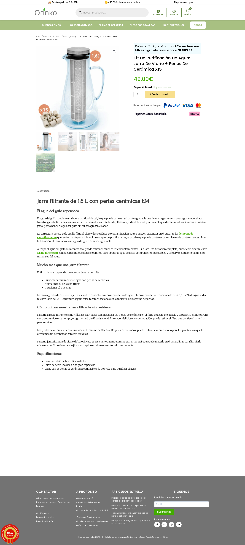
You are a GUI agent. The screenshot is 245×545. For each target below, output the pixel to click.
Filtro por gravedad (142, 25)
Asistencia (158, 14)
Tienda (198, 25)
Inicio (38, 36)
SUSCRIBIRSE (164, 512)
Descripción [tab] (44, 191)
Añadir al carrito (160, 94)
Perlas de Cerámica (52, 36)
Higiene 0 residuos (173, 25)
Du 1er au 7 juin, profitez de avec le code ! (167, 48)
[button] (114, 51)
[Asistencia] (158, 11)
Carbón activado (81, 25)
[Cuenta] (174, 11)
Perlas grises (69, 36)
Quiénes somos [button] (53, 25)
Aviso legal (132, 537)
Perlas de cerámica (111, 25)
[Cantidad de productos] (138, 94)
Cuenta (174, 14)
